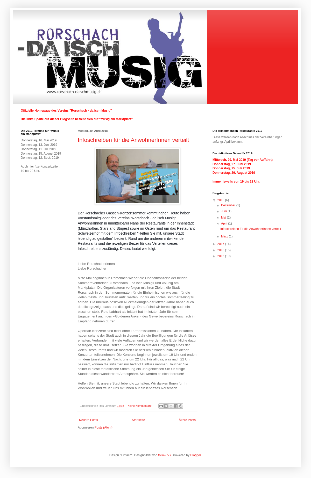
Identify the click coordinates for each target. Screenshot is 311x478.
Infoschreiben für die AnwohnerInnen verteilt (133, 140)
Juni (224, 211)
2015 (221, 256)
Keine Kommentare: (140, 405)
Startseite (138, 420)
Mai (224, 217)
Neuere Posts (88, 420)
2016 (221, 250)
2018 (221, 200)
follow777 (164, 455)
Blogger (195, 455)
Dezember (228, 205)
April (224, 223)
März (225, 236)
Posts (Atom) (103, 427)
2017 (221, 244)
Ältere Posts (187, 420)
